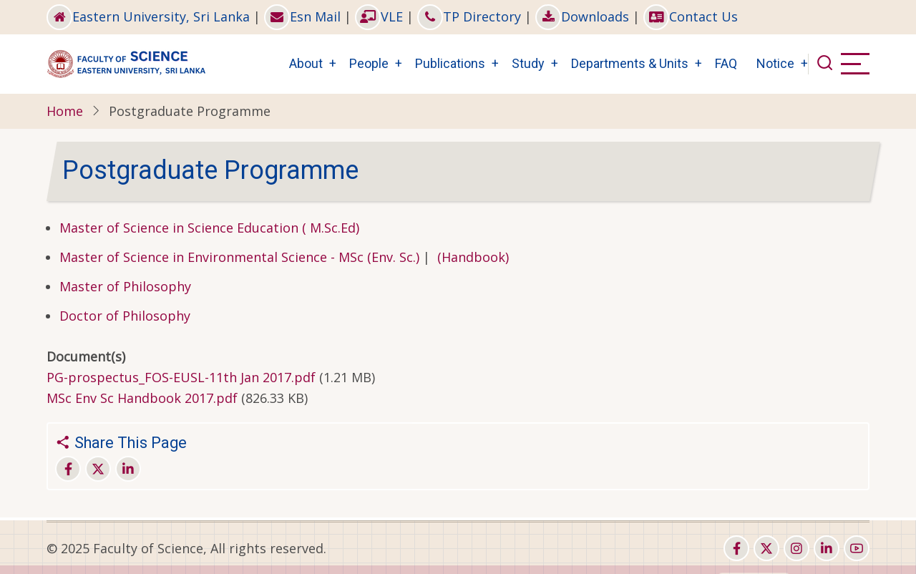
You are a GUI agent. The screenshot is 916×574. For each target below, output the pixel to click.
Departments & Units (629, 63)
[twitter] (766, 548)
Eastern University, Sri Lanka (148, 16)
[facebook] (736, 548)
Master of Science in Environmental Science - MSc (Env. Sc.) (239, 257)
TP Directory (469, 16)
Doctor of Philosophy (124, 315)
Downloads (582, 16)
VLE (379, 16)
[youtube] (856, 548)
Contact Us (690, 16)
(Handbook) (473, 257)
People (369, 63)
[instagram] (796, 548)
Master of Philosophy (125, 286)
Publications (450, 63)
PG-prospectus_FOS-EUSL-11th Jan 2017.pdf (181, 377)
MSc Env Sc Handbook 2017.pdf (142, 398)
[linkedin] (826, 548)
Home (65, 111)
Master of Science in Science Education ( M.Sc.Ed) (209, 227)
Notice (775, 63)
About (306, 63)
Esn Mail (302, 16)
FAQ (726, 63)
